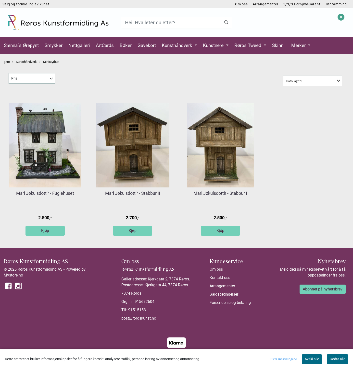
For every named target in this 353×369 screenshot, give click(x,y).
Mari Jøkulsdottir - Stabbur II (132, 193)
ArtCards (105, 45)
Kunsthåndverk (177, 45)
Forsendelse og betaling (230, 302)
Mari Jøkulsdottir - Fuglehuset (45, 193)
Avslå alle (312, 359)
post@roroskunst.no (138, 318)
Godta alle (337, 359)
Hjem (6, 62)
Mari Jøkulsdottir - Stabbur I (220, 193)
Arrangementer (265, 4)
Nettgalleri (79, 45)
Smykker (54, 45)
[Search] (176, 22)
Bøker (126, 45)
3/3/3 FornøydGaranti (302, 4)
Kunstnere (214, 45)
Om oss (241, 4)
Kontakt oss (220, 277)
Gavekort (147, 45)
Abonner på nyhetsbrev (322, 289)
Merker (299, 45)
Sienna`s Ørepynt (21, 45)
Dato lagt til (294, 81)
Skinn (277, 45)
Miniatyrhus (49, 62)
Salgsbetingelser (224, 294)
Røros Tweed (248, 45)
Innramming (336, 4)
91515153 (137, 310)
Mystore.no (13, 275)
